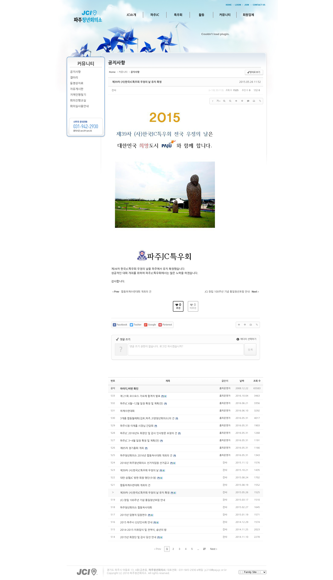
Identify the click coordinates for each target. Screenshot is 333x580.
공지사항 (75, 71)
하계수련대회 (127, 411)
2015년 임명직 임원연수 (134, 515)
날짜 (242, 381)
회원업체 (248, 14)
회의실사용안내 (79, 106)
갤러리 (74, 77)
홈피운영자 (224, 388)
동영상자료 (76, 83)
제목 (168, 381)
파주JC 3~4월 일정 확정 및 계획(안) (140, 440)
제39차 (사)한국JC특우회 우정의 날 (139, 470)
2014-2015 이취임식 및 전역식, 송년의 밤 (143, 530)
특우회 (178, 14)
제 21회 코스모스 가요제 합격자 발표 (140, 396)
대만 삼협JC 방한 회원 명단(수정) (138, 478)
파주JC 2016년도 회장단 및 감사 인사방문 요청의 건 (149, 433)
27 (204, 549)
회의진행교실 (78, 100)
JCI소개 (131, 14)
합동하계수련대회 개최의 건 (135, 485)
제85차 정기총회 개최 (132, 448)
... (198, 549)
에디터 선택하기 (246, 339)
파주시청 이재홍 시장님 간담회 (137, 426)
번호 (113, 381)
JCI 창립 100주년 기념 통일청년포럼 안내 (142, 500)
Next (213, 549)
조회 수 (257, 381)
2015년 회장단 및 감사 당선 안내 (138, 537)
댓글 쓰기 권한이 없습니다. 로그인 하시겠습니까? (156, 346)
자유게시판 (76, 89)
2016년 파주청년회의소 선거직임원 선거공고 (145, 463)
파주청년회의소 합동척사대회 (136, 507)
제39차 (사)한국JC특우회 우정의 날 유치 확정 (137, 82)
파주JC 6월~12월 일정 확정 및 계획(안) (142, 403)
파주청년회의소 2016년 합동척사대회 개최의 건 (146, 455)
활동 (201, 14)
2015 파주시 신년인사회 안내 (136, 522)
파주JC (155, 14)
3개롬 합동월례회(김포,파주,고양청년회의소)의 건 (147, 418)
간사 (114, 90)
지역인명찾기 (78, 94)
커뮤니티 (225, 14)
